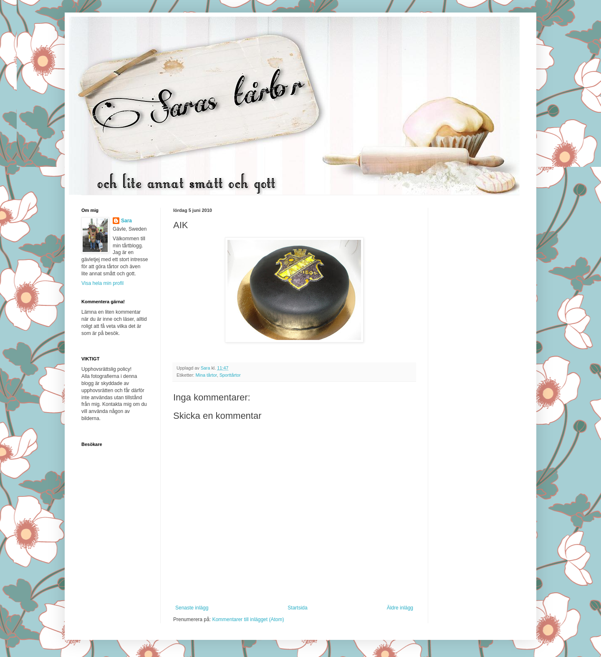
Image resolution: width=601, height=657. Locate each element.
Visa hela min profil (102, 283)
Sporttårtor (230, 375)
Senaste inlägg (191, 608)
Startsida (297, 608)
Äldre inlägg (400, 608)
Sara (126, 221)
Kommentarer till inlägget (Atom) (248, 619)
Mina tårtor (206, 375)
